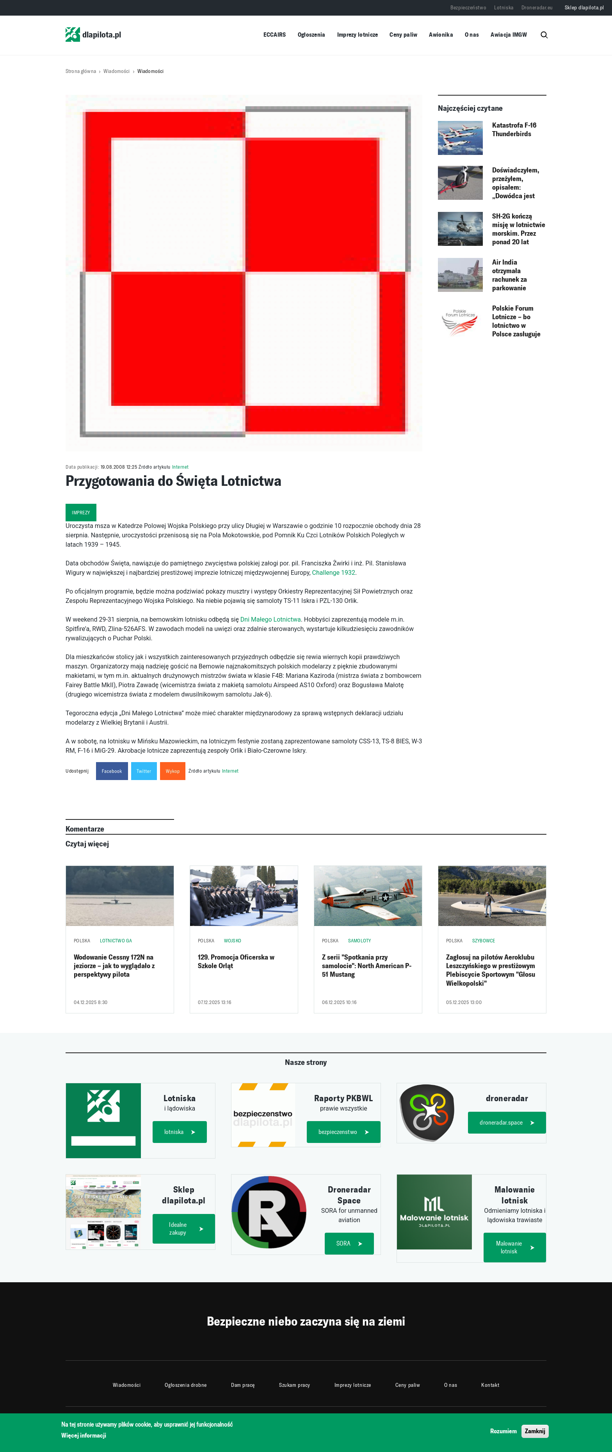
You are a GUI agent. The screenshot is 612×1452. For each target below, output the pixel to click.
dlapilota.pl (93, 34)
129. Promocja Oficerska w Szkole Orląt (236, 961)
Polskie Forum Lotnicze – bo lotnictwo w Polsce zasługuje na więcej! (516, 321)
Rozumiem (503, 1433)
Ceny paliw (403, 34)
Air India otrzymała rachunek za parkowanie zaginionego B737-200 (518, 275)
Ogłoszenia (312, 34)
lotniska (173, 1132)
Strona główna (81, 71)
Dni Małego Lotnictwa (270, 619)
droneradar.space (501, 1122)
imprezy (81, 512)
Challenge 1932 (333, 572)
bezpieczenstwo (337, 1132)
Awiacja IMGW (509, 34)
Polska (82, 941)
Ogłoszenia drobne (186, 1385)
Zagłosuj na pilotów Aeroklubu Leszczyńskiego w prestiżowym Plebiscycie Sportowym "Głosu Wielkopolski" (490, 970)
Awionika (441, 34)
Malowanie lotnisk (509, 1247)
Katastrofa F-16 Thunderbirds (514, 129)
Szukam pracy (294, 1385)
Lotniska (503, 7)
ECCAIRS (274, 34)
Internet (180, 467)
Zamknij (535, 1433)
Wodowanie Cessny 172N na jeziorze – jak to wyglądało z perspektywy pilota (114, 966)
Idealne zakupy (178, 1228)
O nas (472, 34)
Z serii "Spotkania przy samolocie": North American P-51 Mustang (366, 966)
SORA (343, 1243)
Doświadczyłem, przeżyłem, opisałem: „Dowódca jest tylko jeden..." (515, 183)
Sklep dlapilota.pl (584, 7)
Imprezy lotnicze (357, 34)
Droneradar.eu (537, 7)
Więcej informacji (83, 1437)
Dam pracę (243, 1385)
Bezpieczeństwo (468, 7)
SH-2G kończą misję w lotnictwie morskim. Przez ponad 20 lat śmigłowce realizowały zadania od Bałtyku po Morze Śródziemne (518, 229)
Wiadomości (116, 71)
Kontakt (490, 1385)
